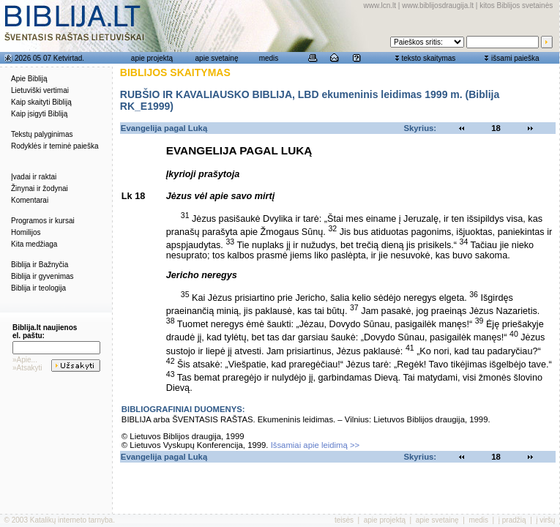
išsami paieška (515, 58)
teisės (344, 520)
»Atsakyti (27, 368)
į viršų (545, 520)
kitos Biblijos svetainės (516, 5)
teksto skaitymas (428, 58)
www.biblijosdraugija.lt (438, 5)
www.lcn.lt (380, 5)
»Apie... (24, 360)
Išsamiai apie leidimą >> (315, 445)
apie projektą (152, 58)
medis (269, 58)
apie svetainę (217, 58)
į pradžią (512, 520)
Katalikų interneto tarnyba (71, 520)
